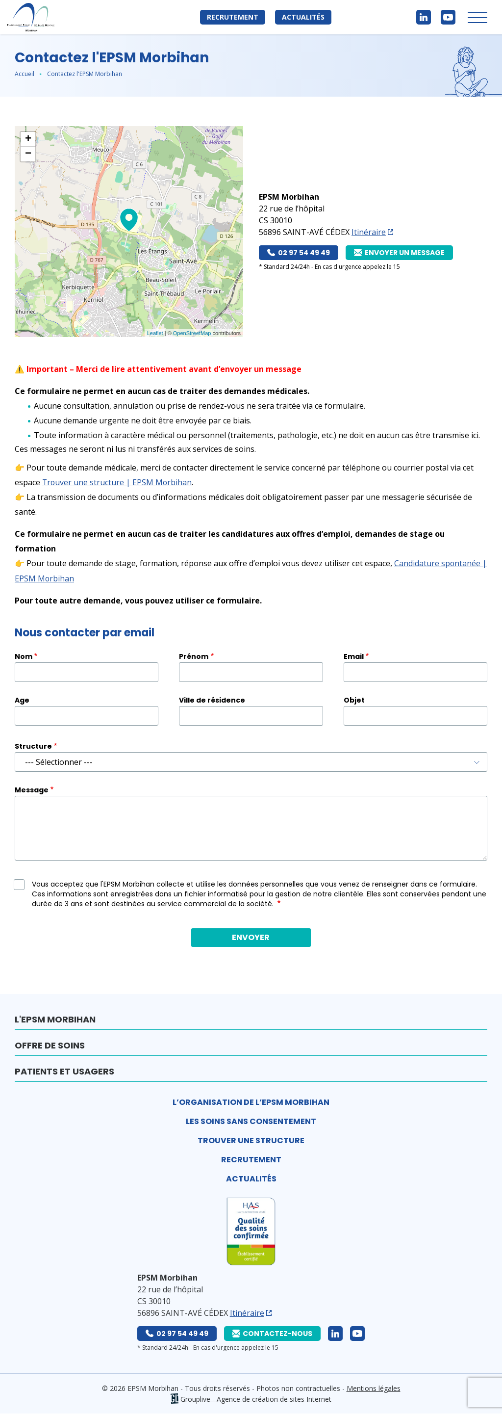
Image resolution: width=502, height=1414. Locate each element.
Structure (33, 745)
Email (354, 656)
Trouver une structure (251, 1140)
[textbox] (251, 761)
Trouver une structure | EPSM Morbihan (117, 482)
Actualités (303, 17)
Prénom (193, 656)
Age (22, 699)
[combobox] (251, 761)
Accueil (24, 74)
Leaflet (155, 333)
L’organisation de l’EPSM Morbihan (251, 1101)
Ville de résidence (212, 699)
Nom (23, 656)
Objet (354, 699)
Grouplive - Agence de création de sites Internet (255, 1398)
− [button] (28, 154)
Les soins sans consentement (251, 1120)
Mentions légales (374, 1387)
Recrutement (232, 17)
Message (32, 789)
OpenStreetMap (192, 333)
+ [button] (28, 139)
